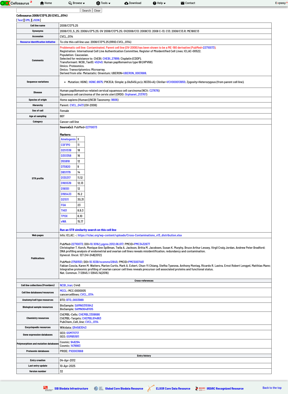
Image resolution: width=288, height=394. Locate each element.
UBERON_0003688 (134, 73)
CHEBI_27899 (111, 58)
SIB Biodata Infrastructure (71, 388)
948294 (75, 342)
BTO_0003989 (75, 300)
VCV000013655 (176, 82)
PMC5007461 (136, 262)
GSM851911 (72, 336)
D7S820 (65, 166)
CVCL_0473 (77, 105)
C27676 (153, 90)
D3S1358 (66, 155)
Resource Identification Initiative (37, 41)
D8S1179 (66, 172)
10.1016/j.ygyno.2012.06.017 (106, 244)
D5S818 (65, 161)
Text (20, 20)
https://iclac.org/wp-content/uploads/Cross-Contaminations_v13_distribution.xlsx (130, 235)
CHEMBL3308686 (89, 314)
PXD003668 (76, 351)
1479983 (75, 345)
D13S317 (65, 177)
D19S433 (66, 194)
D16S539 (66, 183)
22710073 (209, 47)
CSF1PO (65, 144)
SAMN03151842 (84, 305)
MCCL (63, 290)
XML (27, 20)
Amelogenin (68, 139)
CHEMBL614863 (91, 318)
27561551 (76, 262)
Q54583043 (79, 327)
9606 (114, 99)
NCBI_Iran (66, 285)
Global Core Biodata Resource (124, 388)
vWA (63, 221)
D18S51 (65, 188)
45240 (99, 62)
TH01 (64, 210)
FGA (63, 205)
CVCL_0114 (86, 294)
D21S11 (65, 199)
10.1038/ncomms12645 (103, 262)
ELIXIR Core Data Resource (173, 388)
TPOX (64, 216)
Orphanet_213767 (135, 94)
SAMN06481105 (84, 309)
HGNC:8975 (96, 82)
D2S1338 (66, 150)
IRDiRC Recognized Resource (225, 388)
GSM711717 (72, 333)
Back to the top (272, 387)
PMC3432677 (142, 244)
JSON (36, 20)
